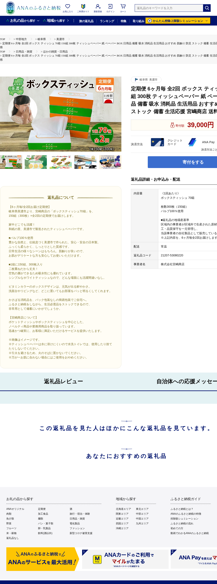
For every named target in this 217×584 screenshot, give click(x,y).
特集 (123, 21)
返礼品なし (12, 538)
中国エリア (142, 518)
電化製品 (75, 523)
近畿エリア (122, 518)
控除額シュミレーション (184, 518)
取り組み (138, 21)
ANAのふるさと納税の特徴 (186, 513)
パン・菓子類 (45, 523)
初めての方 (177, 528)
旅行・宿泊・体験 (80, 513)
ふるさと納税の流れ (182, 523)
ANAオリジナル (15, 508)
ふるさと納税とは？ (182, 508)
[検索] (207, 8)
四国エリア (122, 523)
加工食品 (43, 513)
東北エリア (142, 508)
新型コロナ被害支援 (81, 533)
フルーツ (11, 528)
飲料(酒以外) (45, 533)
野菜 (8, 523)
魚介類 (10, 518)
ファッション (77, 528)
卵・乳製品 (44, 528)
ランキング (107, 21)
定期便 (42, 508)
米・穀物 (11, 533)
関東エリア (122, 513)
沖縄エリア (122, 528)
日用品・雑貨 (77, 518)
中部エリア (142, 513)
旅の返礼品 (86, 21)
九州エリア (142, 523)
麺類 (40, 518)
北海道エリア (123, 508)
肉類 (8, 513)
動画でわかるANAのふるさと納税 (190, 533)
